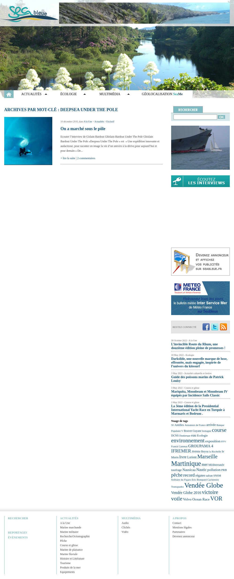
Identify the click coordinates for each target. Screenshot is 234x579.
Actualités (31, 94)
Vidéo (125, 532)
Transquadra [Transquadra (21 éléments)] (177, 486)
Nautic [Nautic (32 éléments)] (201, 469)
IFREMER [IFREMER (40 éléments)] (181, 450)
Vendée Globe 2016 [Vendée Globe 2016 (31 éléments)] (186, 493)
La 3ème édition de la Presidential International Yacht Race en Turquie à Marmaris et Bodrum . (198, 409)
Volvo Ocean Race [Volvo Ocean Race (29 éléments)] (196, 499)
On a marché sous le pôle (82, 128)
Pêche (63, 540)
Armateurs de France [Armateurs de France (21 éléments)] (195, 425)
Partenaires (179, 532)
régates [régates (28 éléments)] (200, 475)
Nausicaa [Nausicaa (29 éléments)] (189, 470)
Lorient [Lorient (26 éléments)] (192, 457)
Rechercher (18, 518)
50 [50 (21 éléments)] (172, 425)
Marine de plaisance (71, 549)
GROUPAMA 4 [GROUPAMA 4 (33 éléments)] (200, 446)
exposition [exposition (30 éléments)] (212, 441)
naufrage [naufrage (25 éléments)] (176, 470)
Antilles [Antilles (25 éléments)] (179, 425)
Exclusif (110, 121)
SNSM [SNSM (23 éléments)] (217, 475)
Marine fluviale (68, 554)
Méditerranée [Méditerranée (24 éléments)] (216, 464)
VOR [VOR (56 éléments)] (216, 498)
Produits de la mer (70, 567)
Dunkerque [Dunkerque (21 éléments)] (184, 435)
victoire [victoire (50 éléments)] (210, 492)
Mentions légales (182, 527)
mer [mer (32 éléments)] (205, 464)
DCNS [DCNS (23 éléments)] (175, 435)
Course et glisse (69, 545)
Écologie (68, 94)
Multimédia (109, 94)
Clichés (126, 527)
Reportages (17, 532)
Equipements (67, 572)
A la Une (88, 121)
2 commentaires (86, 158)
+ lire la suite (67, 158)
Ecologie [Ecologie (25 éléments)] (202, 435)
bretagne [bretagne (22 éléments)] (206, 430)
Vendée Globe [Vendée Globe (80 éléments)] (203, 485)
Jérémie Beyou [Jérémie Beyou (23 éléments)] (200, 451)
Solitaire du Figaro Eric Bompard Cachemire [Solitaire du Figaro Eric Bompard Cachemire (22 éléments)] (195, 479)
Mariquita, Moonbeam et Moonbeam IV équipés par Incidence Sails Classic (199, 393)
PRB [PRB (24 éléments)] (224, 470)
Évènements (18, 537)
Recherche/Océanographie (75, 536)
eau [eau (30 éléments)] (193, 435)
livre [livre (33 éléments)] (183, 457)
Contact (177, 523)
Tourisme (65, 563)
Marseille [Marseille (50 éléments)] (207, 456)
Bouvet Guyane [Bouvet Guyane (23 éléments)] (192, 430)
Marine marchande (70, 527)
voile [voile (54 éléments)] (176, 499)
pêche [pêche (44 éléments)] (177, 475)
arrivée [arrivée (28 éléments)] (211, 425)
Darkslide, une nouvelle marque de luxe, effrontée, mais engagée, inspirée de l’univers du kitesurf (199, 362)
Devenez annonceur (184, 536)
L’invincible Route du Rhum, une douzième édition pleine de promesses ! (198, 346)
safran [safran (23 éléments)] (209, 475)
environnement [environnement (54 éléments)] (187, 440)
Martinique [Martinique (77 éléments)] (186, 463)
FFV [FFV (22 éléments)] (223, 441)
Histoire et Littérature (72, 558)
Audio (125, 523)
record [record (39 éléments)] (189, 475)
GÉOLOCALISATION (162, 94)
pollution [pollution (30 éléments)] (213, 470)
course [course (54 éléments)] (219, 430)
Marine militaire (69, 532)
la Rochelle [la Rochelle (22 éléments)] (215, 451)
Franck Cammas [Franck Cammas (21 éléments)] (179, 446)
